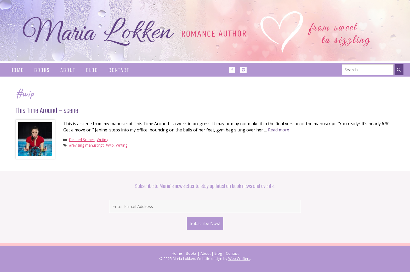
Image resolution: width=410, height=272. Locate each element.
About (68, 70)
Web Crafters (239, 258)
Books (42, 70)
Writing (102, 139)
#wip (110, 145)
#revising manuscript (86, 145)
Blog (92, 70)
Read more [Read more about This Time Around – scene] (278, 130)
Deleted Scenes (82, 139)
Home (17, 70)
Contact (119, 70)
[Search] (399, 69)
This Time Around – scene (47, 110)
